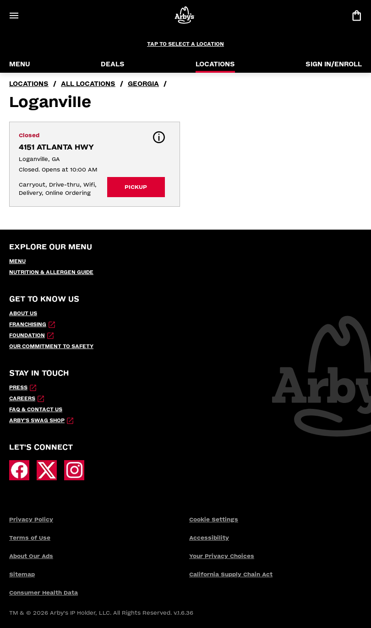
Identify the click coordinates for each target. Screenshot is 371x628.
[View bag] (356, 15)
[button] (159, 137)
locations (29, 84)
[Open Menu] (13, 15)
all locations (88, 84)
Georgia (143, 84)
